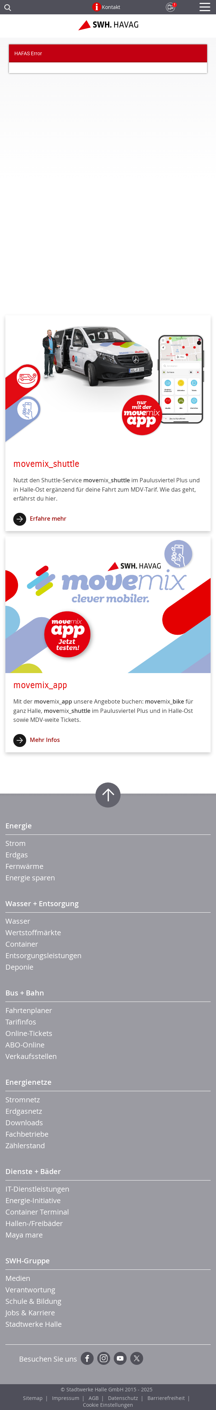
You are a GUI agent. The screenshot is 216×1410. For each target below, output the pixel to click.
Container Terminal (37, 1212)
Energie (18, 826)
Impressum (65, 1398)
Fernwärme (24, 866)
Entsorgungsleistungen (43, 955)
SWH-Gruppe (27, 1260)
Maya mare (24, 1235)
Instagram (103, 1358)
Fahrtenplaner (28, 1010)
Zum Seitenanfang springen (108, 795)
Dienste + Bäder (33, 1171)
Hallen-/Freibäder (34, 1223)
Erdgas (16, 855)
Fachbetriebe (26, 1134)
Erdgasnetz (23, 1111)
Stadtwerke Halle (33, 1324)
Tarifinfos (20, 1022)
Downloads (24, 1122)
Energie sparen (30, 878)
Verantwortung (30, 1290)
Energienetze (28, 1082)
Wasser (17, 921)
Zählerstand (25, 1145)
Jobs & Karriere (30, 1312)
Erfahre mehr (48, 518)
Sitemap (33, 1398)
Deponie (19, 967)
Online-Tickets (28, 1033)
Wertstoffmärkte (33, 932)
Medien (17, 1278)
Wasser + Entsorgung (42, 903)
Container (21, 944)
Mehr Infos (45, 740)
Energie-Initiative (33, 1200)
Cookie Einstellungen (108, 1404)
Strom (15, 843)
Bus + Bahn (24, 993)
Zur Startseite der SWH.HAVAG (108, 28)
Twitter (136, 1358)
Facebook (87, 1358)
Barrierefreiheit (166, 1398)
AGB (94, 1398)
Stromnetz (22, 1099)
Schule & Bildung (33, 1301)
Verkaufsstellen (31, 1056)
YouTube (120, 1358)
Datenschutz (123, 1398)
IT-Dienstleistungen (37, 1189)
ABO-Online (24, 1045)
